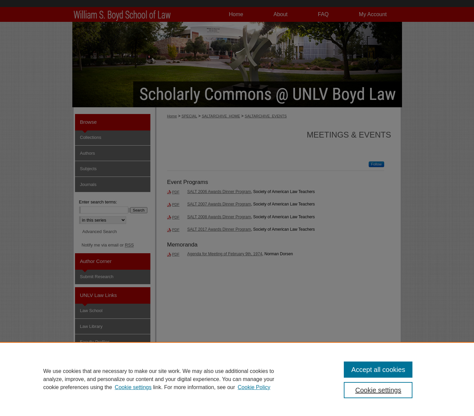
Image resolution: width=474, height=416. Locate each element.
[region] (237, 379)
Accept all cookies (378, 369)
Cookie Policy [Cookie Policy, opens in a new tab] (254, 387)
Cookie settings (133, 387)
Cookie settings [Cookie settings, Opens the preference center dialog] (378, 390)
